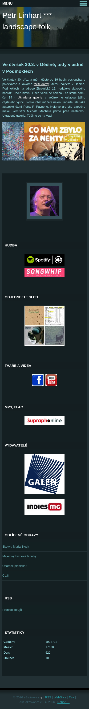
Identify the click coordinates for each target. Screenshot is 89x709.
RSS (48, 697)
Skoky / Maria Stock (15, 546)
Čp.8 (5, 575)
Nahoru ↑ (63, 702)
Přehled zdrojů (12, 609)
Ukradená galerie (30, 97)
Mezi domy (41, 84)
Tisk (71, 697)
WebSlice (60, 697)
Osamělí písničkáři (14, 566)
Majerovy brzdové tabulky (19, 556)
